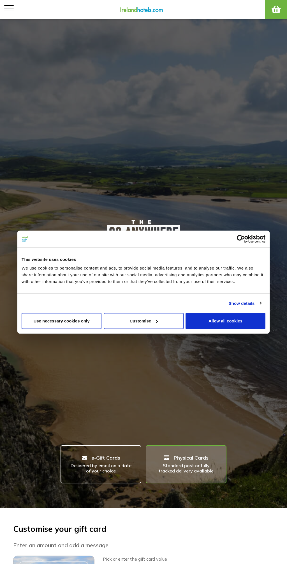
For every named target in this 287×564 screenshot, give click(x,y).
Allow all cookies (225, 321)
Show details (242, 303)
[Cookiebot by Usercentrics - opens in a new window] (240, 239)
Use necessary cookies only (61, 321)
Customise (143, 321)
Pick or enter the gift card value (135, 559)
